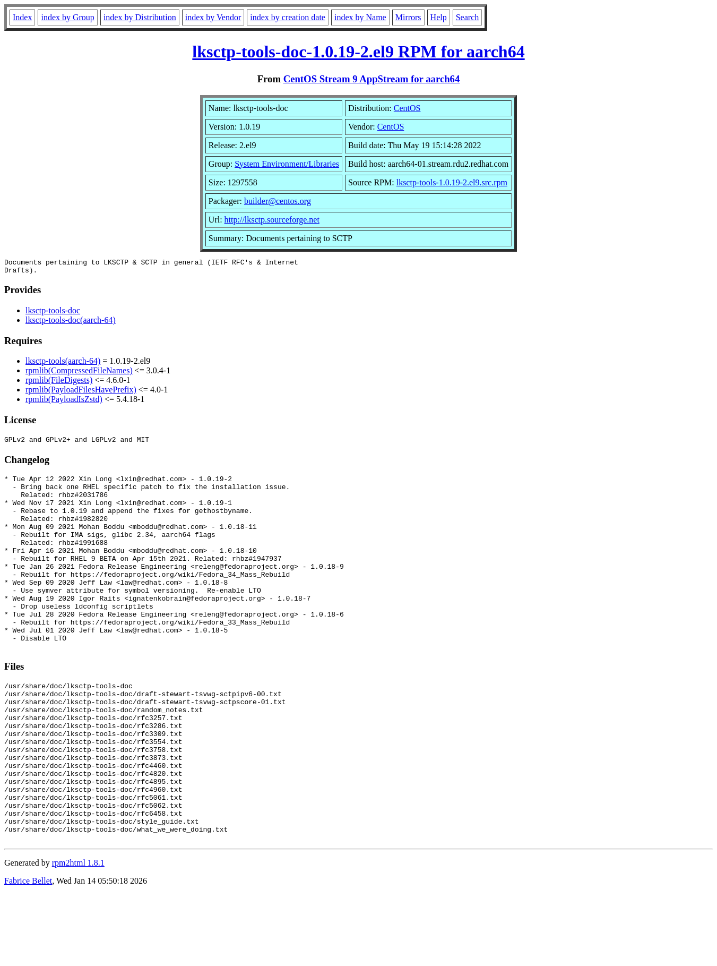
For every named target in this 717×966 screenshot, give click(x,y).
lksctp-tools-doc (52, 313)
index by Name (360, 17)
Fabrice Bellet (28, 952)
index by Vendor (213, 17)
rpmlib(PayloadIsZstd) (63, 402)
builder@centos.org (277, 201)
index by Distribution (139, 17)
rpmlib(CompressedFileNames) (79, 373)
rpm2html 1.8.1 (78, 934)
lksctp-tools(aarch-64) (62, 364)
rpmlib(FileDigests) (58, 383)
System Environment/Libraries (287, 163)
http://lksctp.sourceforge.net (271, 219)
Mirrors (408, 17)
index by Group (67, 17)
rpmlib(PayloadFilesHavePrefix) (80, 392)
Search (467, 17)
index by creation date (287, 17)
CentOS (407, 108)
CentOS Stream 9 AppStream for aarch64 (371, 78)
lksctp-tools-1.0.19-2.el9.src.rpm (451, 182)
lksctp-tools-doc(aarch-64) (70, 323)
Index (22, 17)
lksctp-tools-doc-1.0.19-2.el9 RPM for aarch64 (358, 51)
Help (438, 17)
